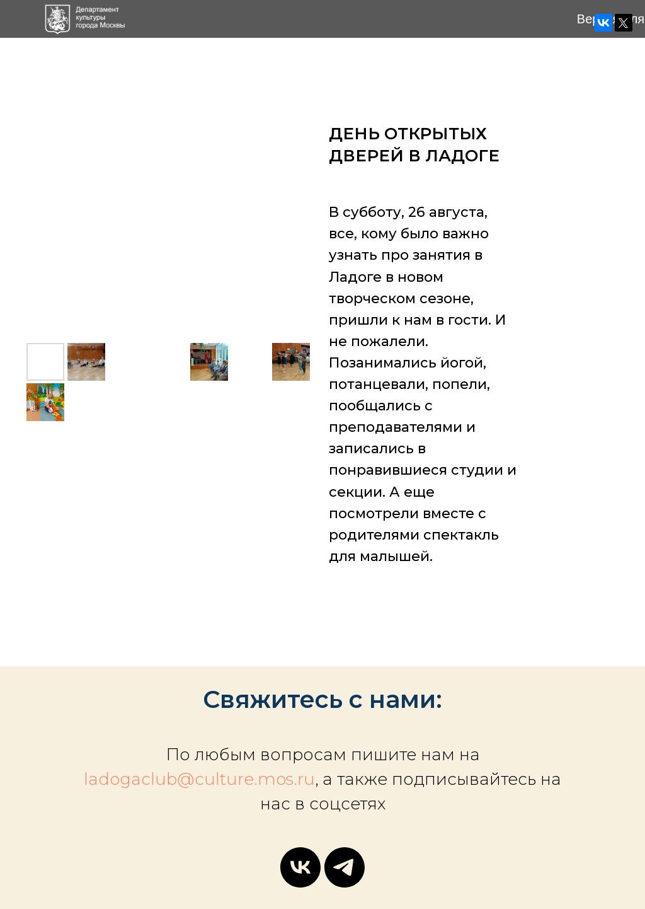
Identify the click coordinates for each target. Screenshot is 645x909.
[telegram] (344, 867)
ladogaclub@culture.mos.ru (199, 779)
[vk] (300, 867)
